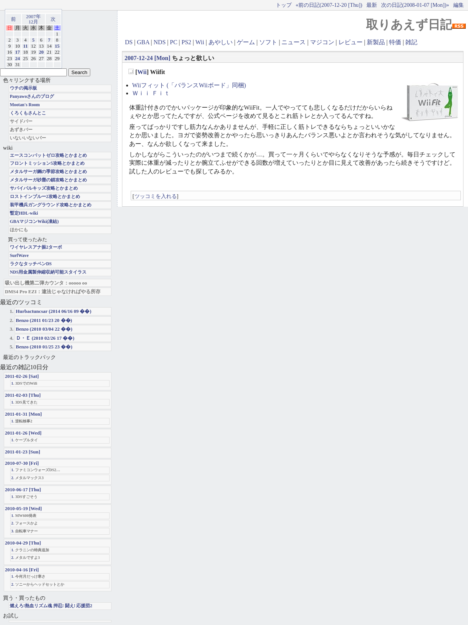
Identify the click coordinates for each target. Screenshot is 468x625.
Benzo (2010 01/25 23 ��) (44, 347)
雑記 (411, 42)
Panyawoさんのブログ (32, 96)
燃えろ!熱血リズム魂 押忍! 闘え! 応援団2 (51, 605)
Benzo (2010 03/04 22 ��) (44, 329)
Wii (199, 42)
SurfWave (19, 255)
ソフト (268, 42)
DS (129, 42)
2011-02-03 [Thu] (23, 395)
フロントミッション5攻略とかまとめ (47, 163)
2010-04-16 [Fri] (22, 569)
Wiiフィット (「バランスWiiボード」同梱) (189, 85)
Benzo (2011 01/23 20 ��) (44, 320)
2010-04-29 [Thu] (23, 543)
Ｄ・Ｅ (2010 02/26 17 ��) (45, 338)
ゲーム (246, 42)
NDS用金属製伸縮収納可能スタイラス (48, 272)
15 (57, 46)
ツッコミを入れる (155, 196)
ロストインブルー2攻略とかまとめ (45, 196)
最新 (371, 5)
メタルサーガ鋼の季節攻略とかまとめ (48, 171)
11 (25, 46)
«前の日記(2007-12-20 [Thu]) (329, 5)
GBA (143, 42)
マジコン (322, 42)
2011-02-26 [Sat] (22, 376)
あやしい (221, 42)
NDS (160, 42)
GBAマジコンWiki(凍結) (34, 221)
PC (174, 42)
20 (41, 52)
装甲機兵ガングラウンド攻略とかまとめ (50, 205)
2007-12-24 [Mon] (147, 58)
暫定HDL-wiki (24, 213)
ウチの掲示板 (23, 88)
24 (17, 58)
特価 (395, 42)
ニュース (293, 42)
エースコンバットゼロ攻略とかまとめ (48, 155)
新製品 (376, 42)
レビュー (350, 42)
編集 (458, 5)
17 (17, 52)
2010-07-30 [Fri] (22, 463)
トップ (284, 5)
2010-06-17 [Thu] (23, 489)
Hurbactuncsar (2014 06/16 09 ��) (53, 311)
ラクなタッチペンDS (31, 263)
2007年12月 (33, 19)
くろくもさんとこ (28, 113)
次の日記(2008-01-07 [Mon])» (415, 5)
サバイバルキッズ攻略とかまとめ (44, 188)
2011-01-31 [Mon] (23, 414)
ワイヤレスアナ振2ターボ (36, 247)
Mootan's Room (25, 104)
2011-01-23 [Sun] (22, 452)
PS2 (187, 42)
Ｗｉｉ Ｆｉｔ (151, 93)
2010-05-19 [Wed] (23, 508)
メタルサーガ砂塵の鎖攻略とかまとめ (48, 180)
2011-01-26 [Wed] (23, 433)
